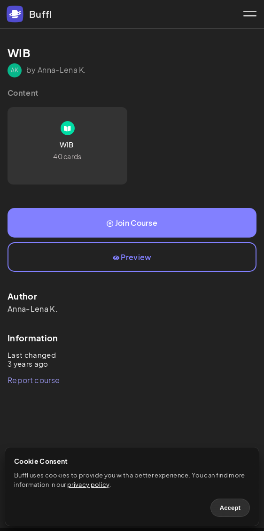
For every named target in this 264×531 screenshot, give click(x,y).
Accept (230, 507)
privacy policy (88, 484)
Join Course (132, 223)
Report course (34, 380)
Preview (132, 257)
